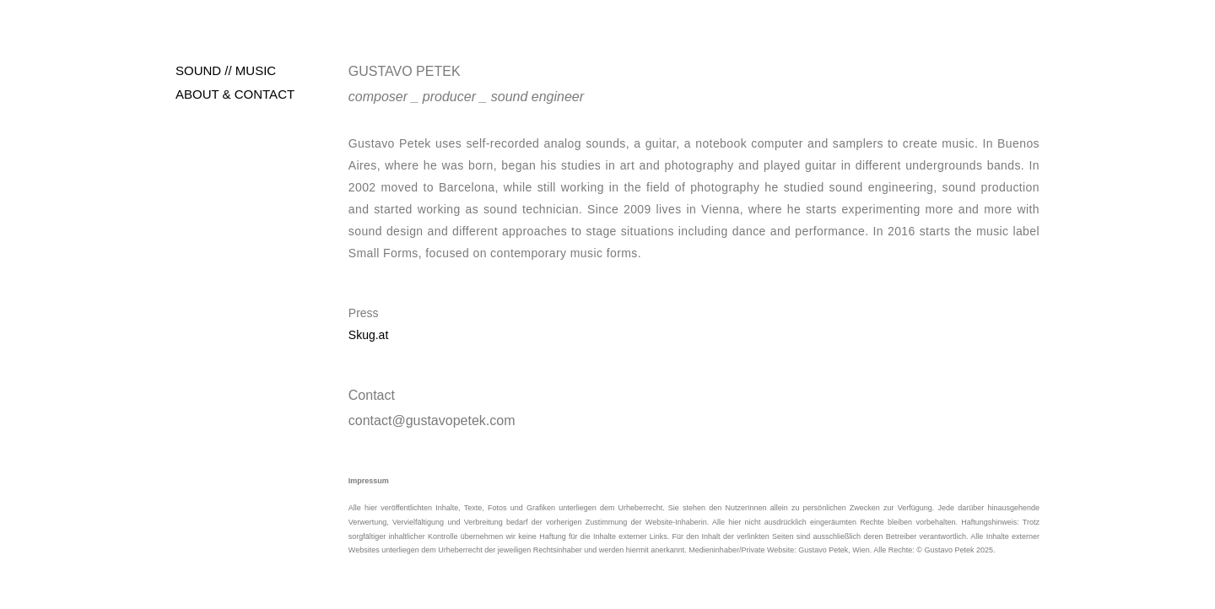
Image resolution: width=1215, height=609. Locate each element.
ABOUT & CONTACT (235, 94)
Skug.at (368, 335)
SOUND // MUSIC (226, 70)
